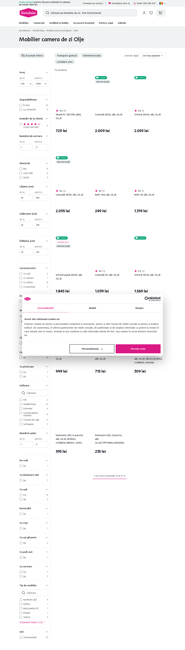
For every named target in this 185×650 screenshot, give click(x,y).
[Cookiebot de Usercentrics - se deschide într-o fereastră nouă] (147, 298)
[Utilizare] (35, 385)
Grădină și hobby (59, 22)
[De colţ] (35, 460)
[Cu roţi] (35, 522)
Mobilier (24, 22)
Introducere (24, 30)
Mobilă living (38, 30)
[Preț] (35, 72)
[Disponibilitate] (35, 99)
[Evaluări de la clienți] (35, 118)
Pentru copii (106, 22)
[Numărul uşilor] (35, 433)
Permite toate (138, 348)
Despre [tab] (139, 307)
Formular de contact (93, 3)
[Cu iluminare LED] (35, 474)
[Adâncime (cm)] (35, 213)
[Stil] (35, 631)
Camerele (39, 22)
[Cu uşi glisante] (35, 537)
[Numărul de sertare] (35, 136)
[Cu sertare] (35, 566)
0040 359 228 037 (144, 3)
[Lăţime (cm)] (35, 186)
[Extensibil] (35, 508)
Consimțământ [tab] (45, 307)
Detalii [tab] (92, 307)
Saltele (122, 22)
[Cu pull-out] (35, 551)
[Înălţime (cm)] (35, 240)
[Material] (35, 163)
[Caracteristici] (35, 268)
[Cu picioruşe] (35, 366)
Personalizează (92, 348)
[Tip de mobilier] (35, 585)
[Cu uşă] (35, 489)
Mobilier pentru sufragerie (59, 30)
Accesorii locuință (83, 22)
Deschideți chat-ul (119, 3)
